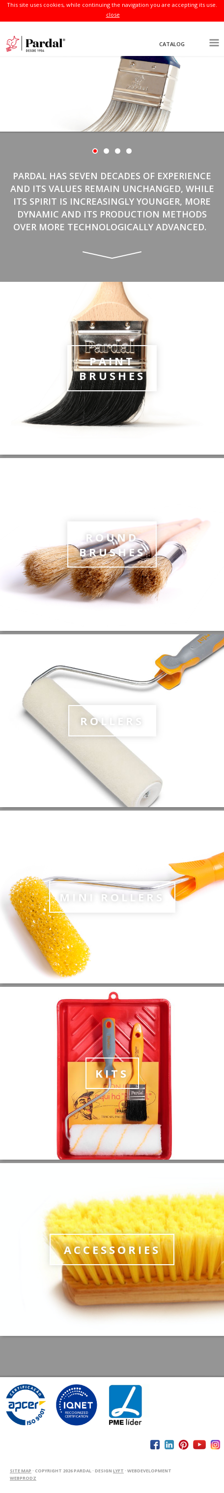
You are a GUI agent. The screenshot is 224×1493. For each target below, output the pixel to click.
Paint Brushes (112, 368)
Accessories (112, 1249)
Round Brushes (112, 544)
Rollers (112, 720)
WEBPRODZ (23, 1478)
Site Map (20, 1470)
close (113, 14)
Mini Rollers (112, 897)
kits (112, 1073)
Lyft (118, 1470)
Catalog (172, 44)
